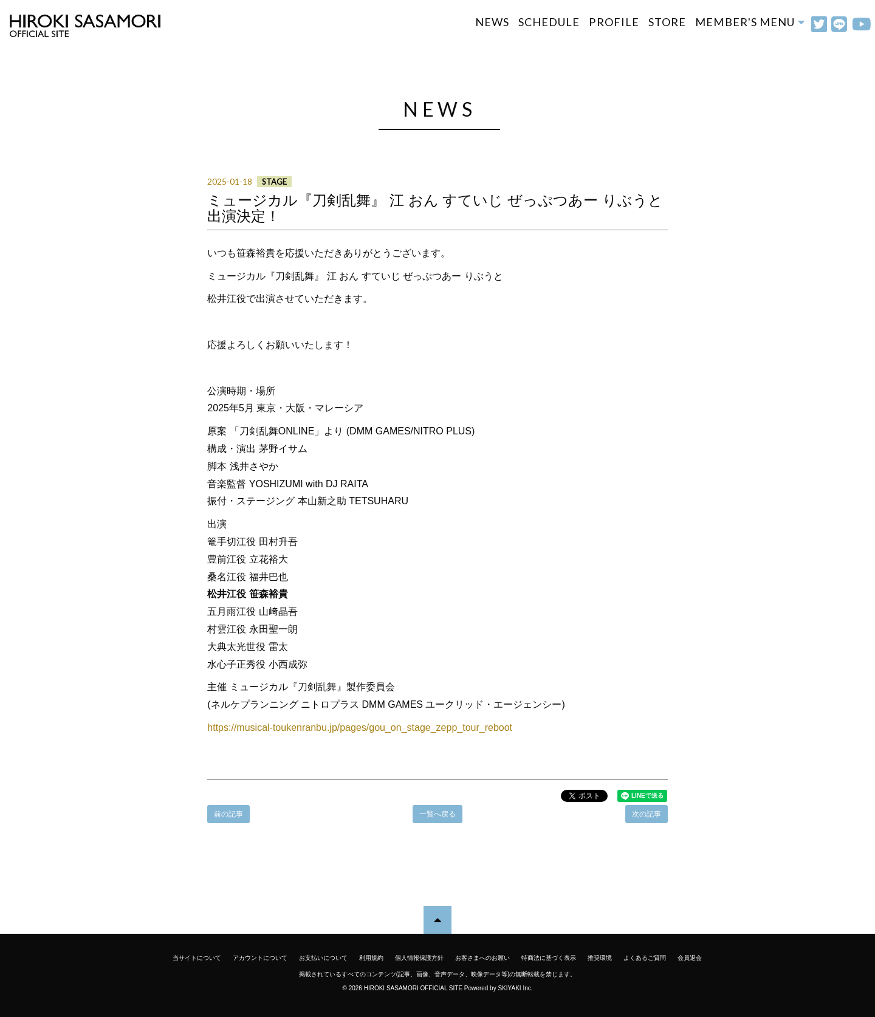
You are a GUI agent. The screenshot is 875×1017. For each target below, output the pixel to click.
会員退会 (690, 957)
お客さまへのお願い (482, 957)
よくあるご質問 (644, 957)
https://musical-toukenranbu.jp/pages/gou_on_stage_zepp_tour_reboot (359, 727)
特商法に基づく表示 (548, 957)
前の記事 (228, 814)
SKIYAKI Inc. (515, 988)
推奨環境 (600, 957)
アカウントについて (260, 957)
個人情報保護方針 (419, 957)
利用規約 (371, 957)
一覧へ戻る (437, 814)
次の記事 (646, 814)
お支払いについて (323, 957)
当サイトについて (197, 957)
